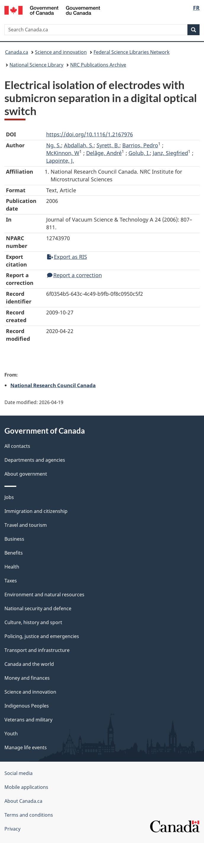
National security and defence (37, 608)
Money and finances (27, 678)
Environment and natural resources (44, 594)
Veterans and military (28, 719)
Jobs (9, 497)
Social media (18, 773)
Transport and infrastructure (37, 650)
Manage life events (25, 747)
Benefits (13, 553)
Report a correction (74, 275)
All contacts (17, 446)
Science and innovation (61, 52)
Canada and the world (29, 664)
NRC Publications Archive (98, 65)
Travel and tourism (25, 525)
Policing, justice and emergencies (41, 636)
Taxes (10, 580)
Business (14, 539)
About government (25, 474)
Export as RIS (67, 256)
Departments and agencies (34, 460)
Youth (11, 733)
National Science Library (36, 65)
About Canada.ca (23, 801)
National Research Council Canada (53, 385)
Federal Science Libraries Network (132, 52)
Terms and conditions (28, 815)
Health (11, 566)
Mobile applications (26, 787)
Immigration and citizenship (36, 511)
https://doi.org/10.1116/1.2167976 (89, 134)
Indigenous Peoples (26, 705)
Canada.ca (16, 52)
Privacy (12, 829)
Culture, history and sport (33, 622)
